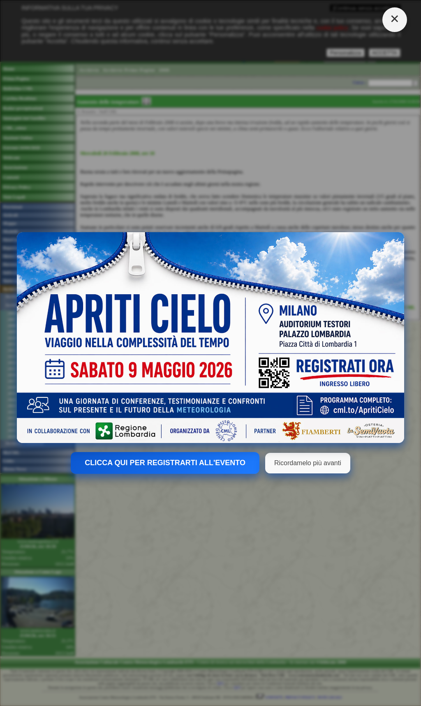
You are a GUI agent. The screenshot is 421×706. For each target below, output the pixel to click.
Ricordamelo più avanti (307, 462)
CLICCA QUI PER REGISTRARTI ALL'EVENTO (165, 463)
